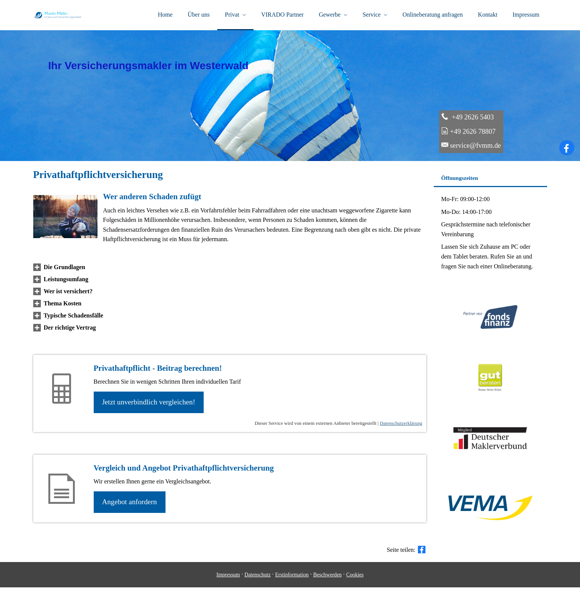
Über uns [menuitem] (199, 14)
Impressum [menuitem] (525, 14)
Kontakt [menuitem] (488, 14)
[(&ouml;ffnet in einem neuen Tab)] (490, 400)
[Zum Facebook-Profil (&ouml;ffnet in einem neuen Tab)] (566, 149)
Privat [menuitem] (232, 14)
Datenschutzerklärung (401, 425)
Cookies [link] (354, 578)
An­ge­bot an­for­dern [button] (130, 504)
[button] (64, 268)
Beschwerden (327, 578)
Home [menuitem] (165, 14)
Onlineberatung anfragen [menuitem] (432, 14)
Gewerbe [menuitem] (330, 14)
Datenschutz (257, 578)
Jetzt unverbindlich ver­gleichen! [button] (149, 404)
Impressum (228, 578)
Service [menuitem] (371, 14)
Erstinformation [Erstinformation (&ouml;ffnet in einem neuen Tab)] (292, 578)
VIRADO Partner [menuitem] (282, 14)
